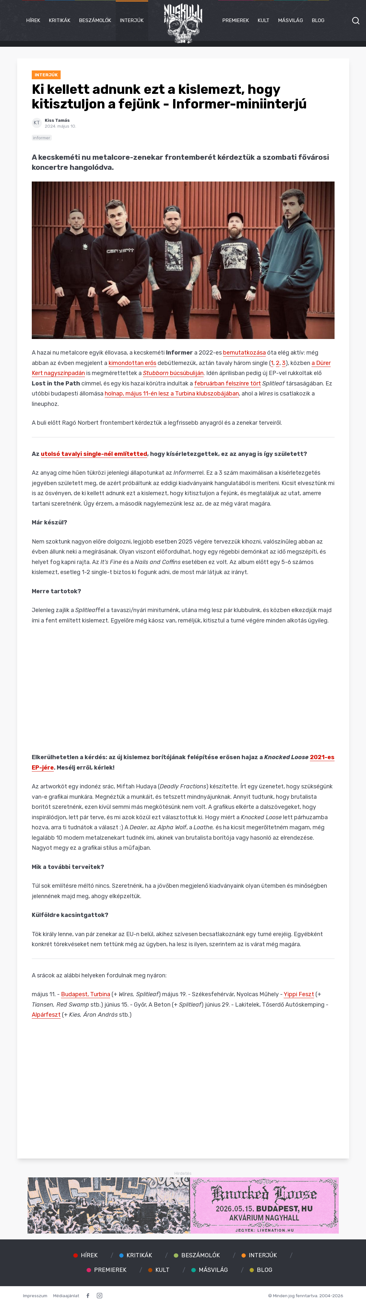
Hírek (33, 20)
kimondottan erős (132, 363)
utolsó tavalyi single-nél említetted (94, 454)
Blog (318, 20)
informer (41, 137)
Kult (263, 20)
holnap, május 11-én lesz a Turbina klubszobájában (172, 393)
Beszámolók (95, 20)
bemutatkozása (244, 352)
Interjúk (132, 20)
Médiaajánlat (66, 1295)
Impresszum (35, 1295)
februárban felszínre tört (227, 383)
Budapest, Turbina (85, 994)
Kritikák (59, 20)
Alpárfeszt (46, 1014)
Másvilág (290, 20)
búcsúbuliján (173, 373)
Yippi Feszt (299, 994)
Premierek (235, 20)
